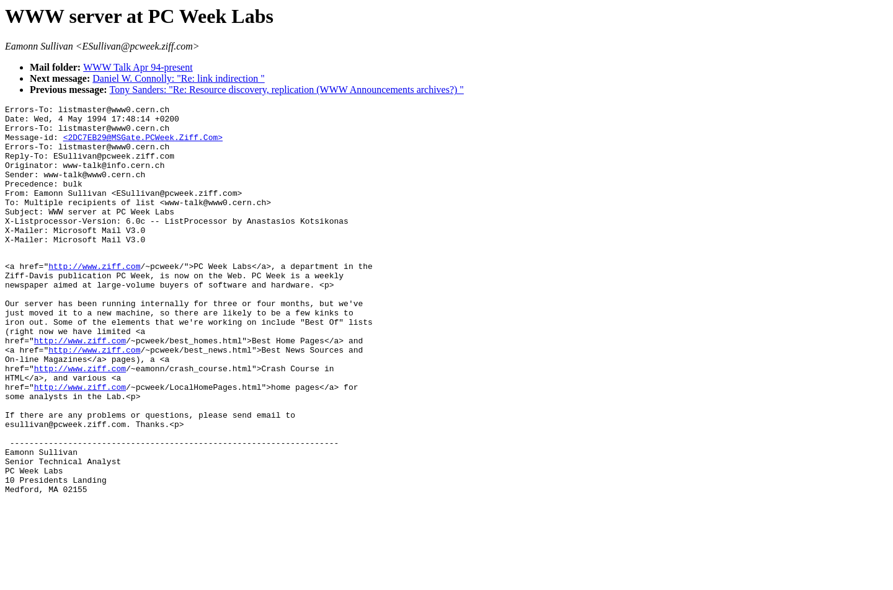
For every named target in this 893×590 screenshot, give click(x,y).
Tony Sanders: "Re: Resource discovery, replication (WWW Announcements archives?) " (287, 89)
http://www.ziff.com (94, 297)
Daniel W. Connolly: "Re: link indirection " (178, 78)
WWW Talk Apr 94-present (137, 67)
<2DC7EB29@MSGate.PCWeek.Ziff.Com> (143, 144)
